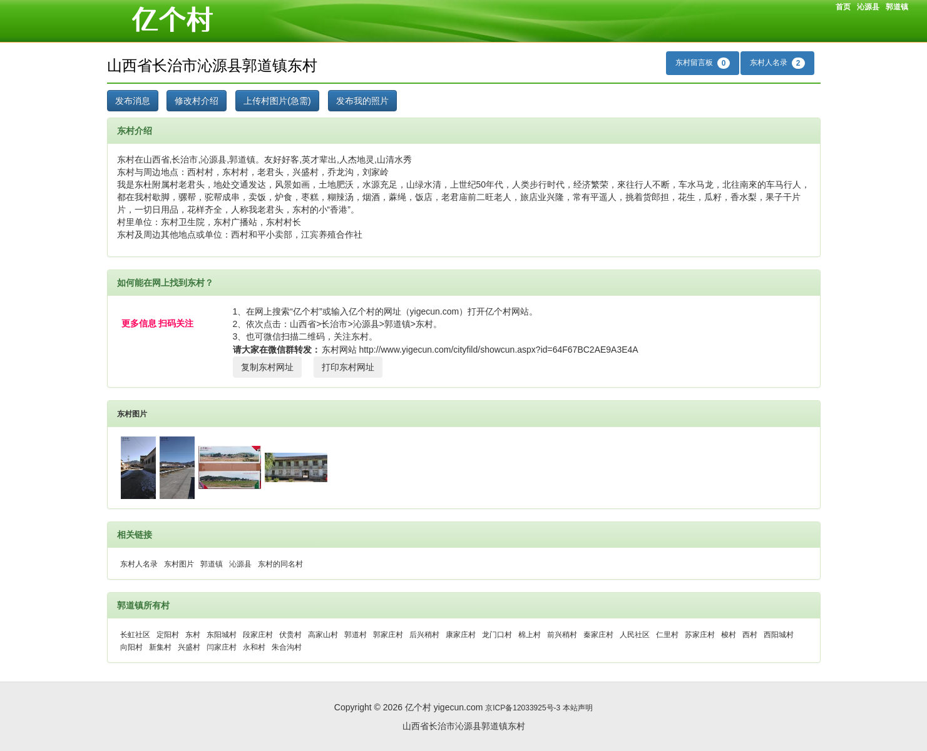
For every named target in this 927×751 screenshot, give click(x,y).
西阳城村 (779, 634)
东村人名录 (777, 63)
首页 (843, 7)
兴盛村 (189, 647)
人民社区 (635, 634)
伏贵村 (290, 634)
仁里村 (667, 634)
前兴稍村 (562, 634)
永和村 (254, 647)
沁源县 (868, 7)
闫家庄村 (222, 647)
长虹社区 (135, 634)
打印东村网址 (348, 367)
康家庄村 (461, 634)
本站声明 (578, 707)
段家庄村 (258, 634)
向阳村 (131, 647)
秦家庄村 (598, 634)
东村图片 (132, 414)
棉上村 (529, 634)
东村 (192, 634)
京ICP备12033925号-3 (522, 707)
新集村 (160, 647)
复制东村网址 (267, 367)
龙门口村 (497, 634)
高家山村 (323, 634)
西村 (749, 634)
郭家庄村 (388, 634)
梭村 (728, 634)
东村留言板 (702, 63)
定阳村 (167, 634)
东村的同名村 (280, 564)
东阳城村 (222, 634)
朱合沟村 (287, 647)
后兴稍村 (424, 634)
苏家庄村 (700, 634)
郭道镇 (897, 7)
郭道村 (355, 634)
